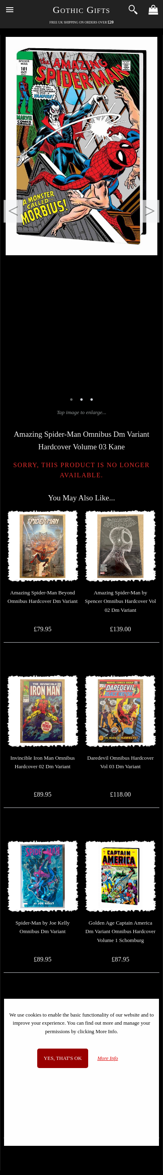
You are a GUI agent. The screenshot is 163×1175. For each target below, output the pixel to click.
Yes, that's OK (63, 1058)
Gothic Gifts (81, 9)
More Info (107, 1058)
